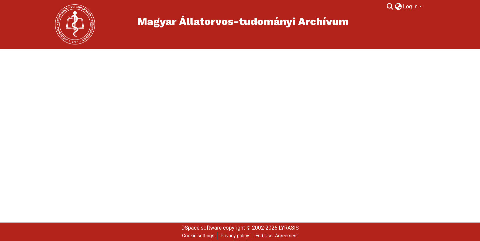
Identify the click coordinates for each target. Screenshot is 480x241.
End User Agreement (276, 235)
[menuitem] (398, 7)
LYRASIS (289, 228)
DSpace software (201, 228)
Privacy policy (235, 235)
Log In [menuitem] (410, 6)
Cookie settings (198, 235)
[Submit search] (390, 7)
